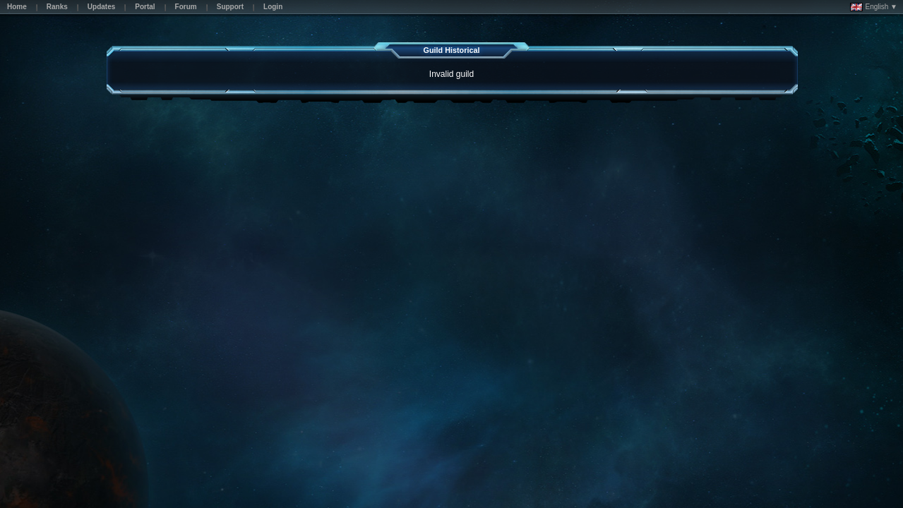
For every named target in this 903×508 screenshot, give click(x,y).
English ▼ (873, 7)
